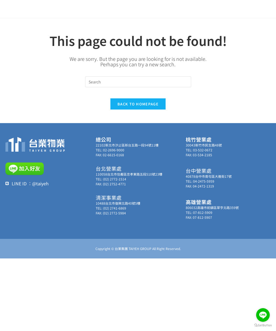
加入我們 (233, 8)
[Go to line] (263, 315)
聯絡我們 (210, 8)
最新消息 (123, 8)
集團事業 (167, 8)
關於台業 (145, 8)
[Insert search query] (138, 81)
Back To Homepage (138, 109)
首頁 (107, 8)
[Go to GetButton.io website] (263, 325)
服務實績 (189, 8)
